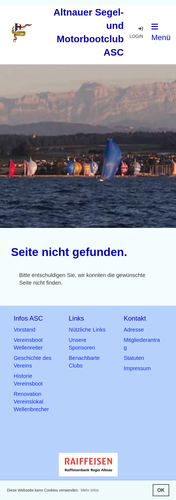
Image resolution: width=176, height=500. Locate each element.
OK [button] (161, 490)
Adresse (134, 330)
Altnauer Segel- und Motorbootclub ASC (88, 32)
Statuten (134, 358)
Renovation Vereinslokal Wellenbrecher (31, 401)
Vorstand (24, 330)
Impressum (137, 368)
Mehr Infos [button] (90, 490)
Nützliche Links (87, 330)
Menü (161, 32)
